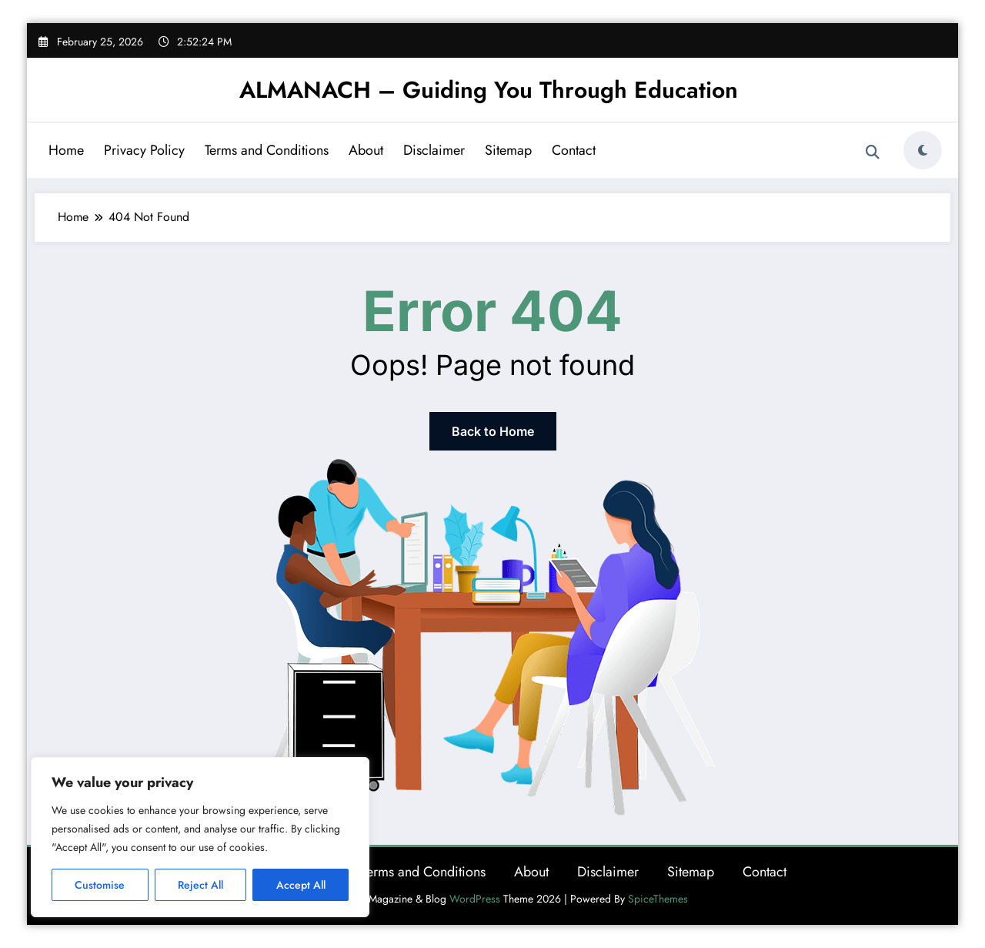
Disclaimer (434, 150)
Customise (100, 885)
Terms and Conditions (267, 150)
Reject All (200, 885)
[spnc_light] (922, 150)
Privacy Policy (144, 150)
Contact (574, 150)
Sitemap (508, 150)
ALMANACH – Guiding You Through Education (488, 89)
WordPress (474, 898)
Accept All (301, 885)
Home (66, 150)
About (366, 150)
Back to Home (493, 431)
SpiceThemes (658, 898)
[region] (200, 837)
